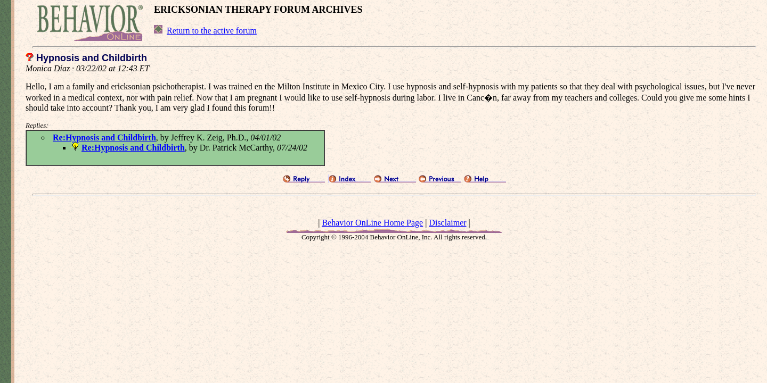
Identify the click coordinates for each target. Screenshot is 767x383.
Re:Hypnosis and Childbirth (104, 137)
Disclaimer (447, 222)
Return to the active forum (212, 30)
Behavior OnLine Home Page (372, 222)
